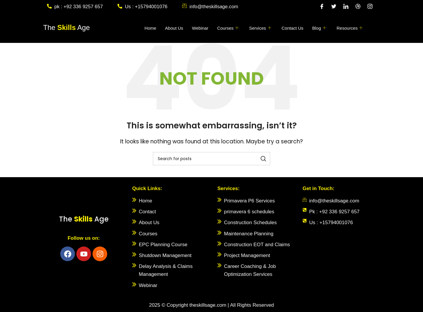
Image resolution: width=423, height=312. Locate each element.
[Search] (211, 158)
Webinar (200, 28)
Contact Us (292, 28)
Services (260, 28)
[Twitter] (333, 6)
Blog (319, 28)
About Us (174, 28)
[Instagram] (369, 6)
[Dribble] (357, 6)
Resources (350, 28)
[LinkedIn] (345, 6)
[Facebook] (321, 6)
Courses (228, 28)
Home (150, 28)
